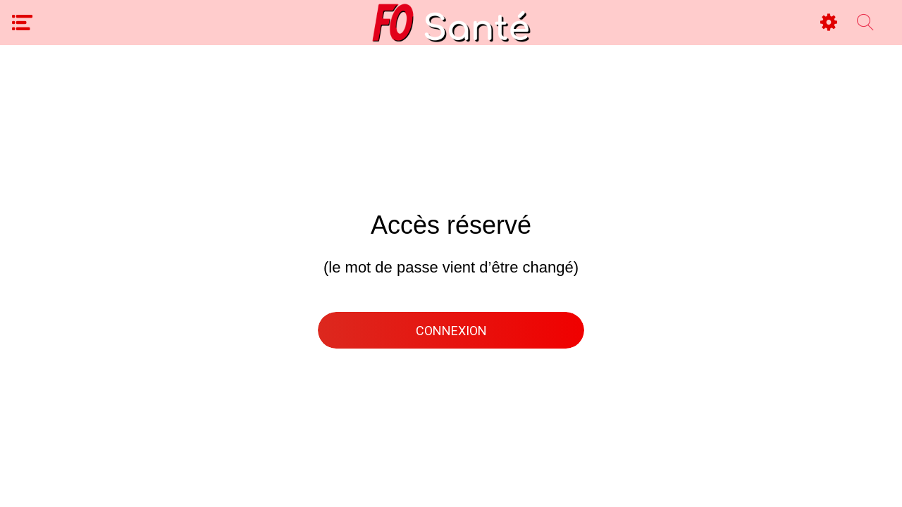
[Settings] (829, 22)
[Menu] (22, 22)
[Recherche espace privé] (865, 22)
